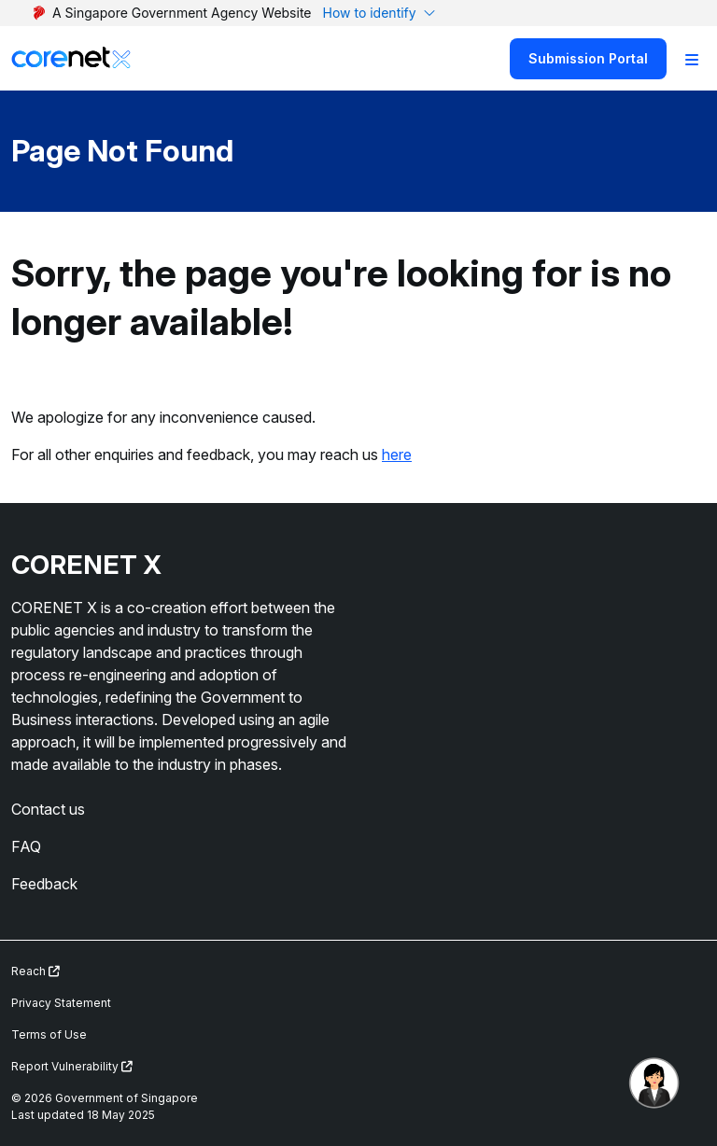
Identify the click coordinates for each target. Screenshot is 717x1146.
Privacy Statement (61, 1003)
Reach (35, 971)
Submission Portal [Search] (588, 58)
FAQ (26, 846)
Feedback (44, 883)
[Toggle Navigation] (692, 59)
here (397, 454)
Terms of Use (49, 1034)
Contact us (48, 809)
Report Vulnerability (72, 1066)
